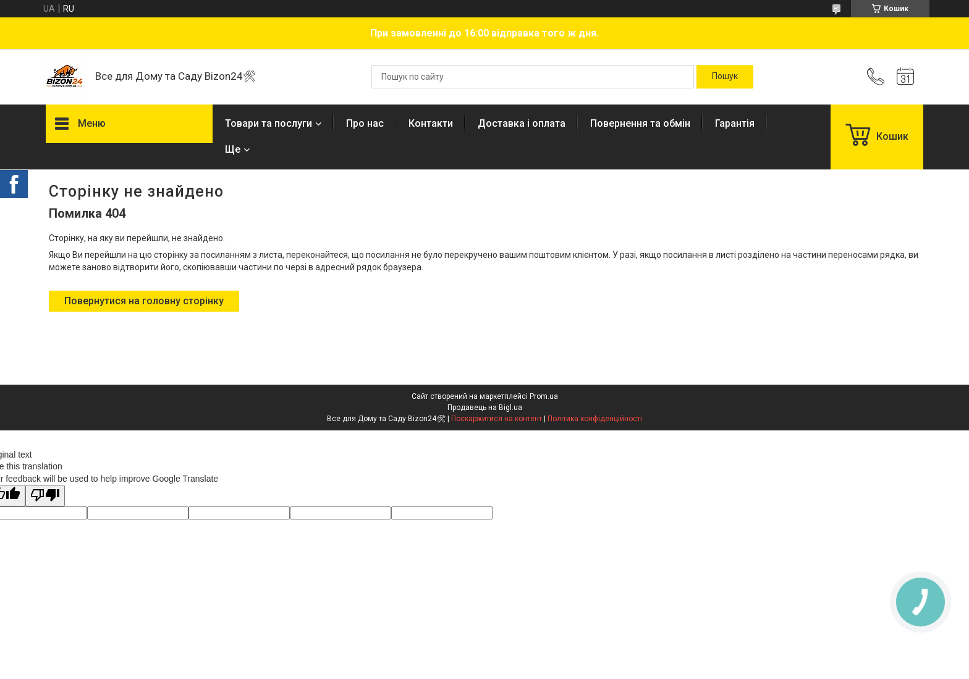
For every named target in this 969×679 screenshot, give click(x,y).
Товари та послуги (268, 123)
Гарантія (735, 123)
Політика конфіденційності (595, 418)
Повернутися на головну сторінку (144, 301)
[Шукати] (724, 76)
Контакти (430, 123)
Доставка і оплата (521, 123)
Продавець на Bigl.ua (484, 407)
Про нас (365, 123)
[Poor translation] (45, 495)
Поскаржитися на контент (496, 418)
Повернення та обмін (640, 123)
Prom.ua (544, 396)
